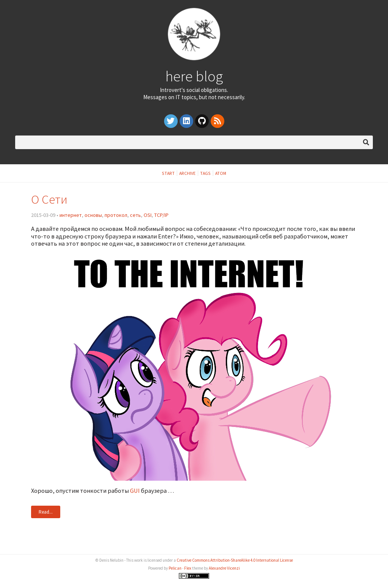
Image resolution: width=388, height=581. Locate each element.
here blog (194, 76)
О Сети (49, 199)
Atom (220, 173)
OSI (148, 215)
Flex (187, 568)
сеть (135, 215)
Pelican (175, 568)
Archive (187, 173)
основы (93, 215)
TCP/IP (161, 215)
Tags (205, 173)
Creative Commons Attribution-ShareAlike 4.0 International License (235, 560)
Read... (45, 512)
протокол (116, 215)
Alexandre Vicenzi (224, 568)
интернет (70, 215)
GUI (135, 490)
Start (168, 173)
